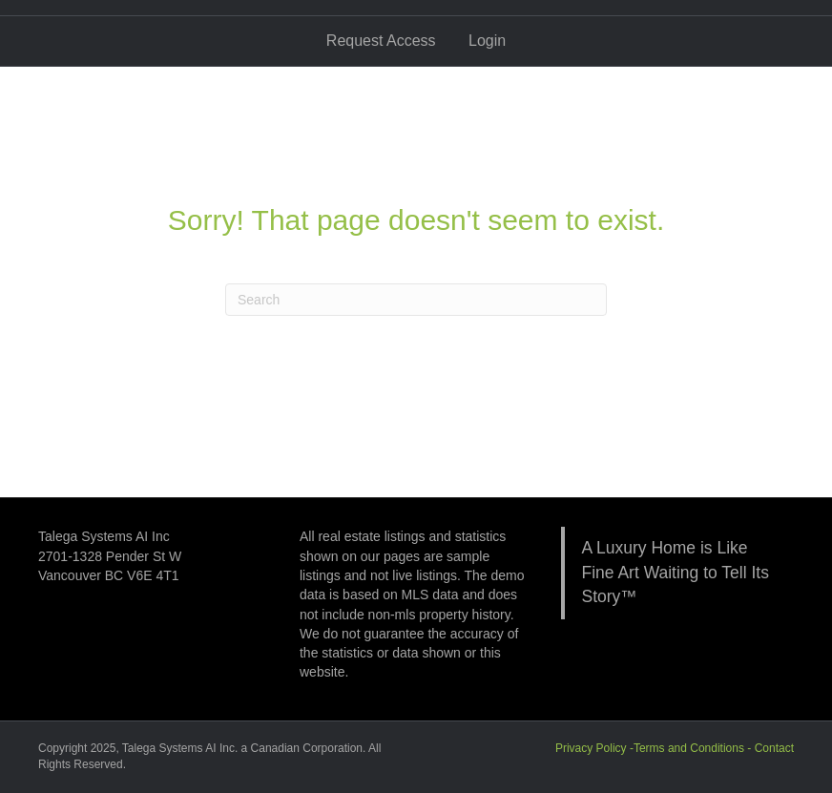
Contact (774, 748)
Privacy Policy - (594, 748)
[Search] (416, 299)
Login (487, 40)
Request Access (381, 40)
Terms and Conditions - (694, 748)
